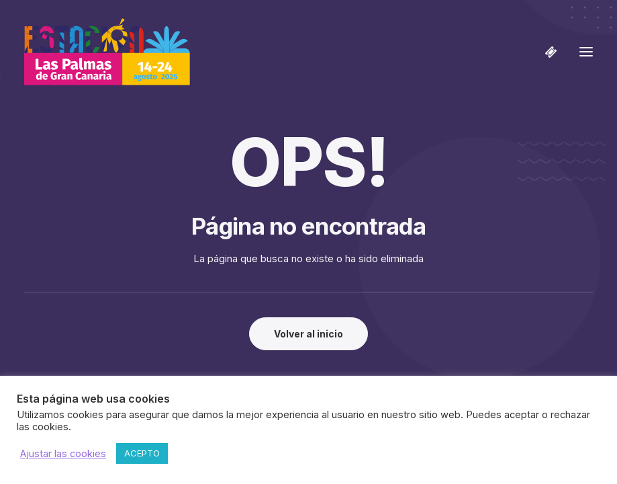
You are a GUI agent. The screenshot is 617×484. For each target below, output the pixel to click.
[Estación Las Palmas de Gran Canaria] (107, 51)
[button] (586, 52)
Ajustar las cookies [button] (63, 454)
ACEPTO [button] (142, 453)
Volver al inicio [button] (308, 333)
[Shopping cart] (545, 52)
